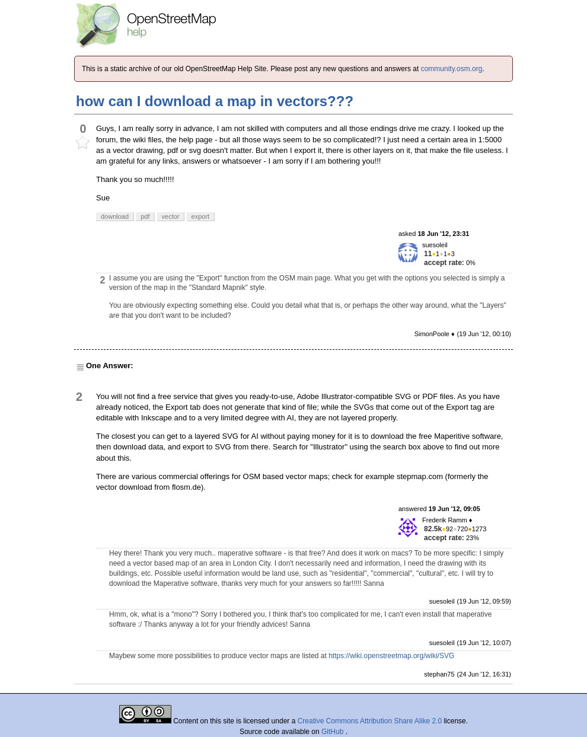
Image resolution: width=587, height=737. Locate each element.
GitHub (333, 732)
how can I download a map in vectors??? (214, 101)
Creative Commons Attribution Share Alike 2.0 (370, 721)
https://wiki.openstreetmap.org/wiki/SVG (391, 656)
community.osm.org (452, 69)
